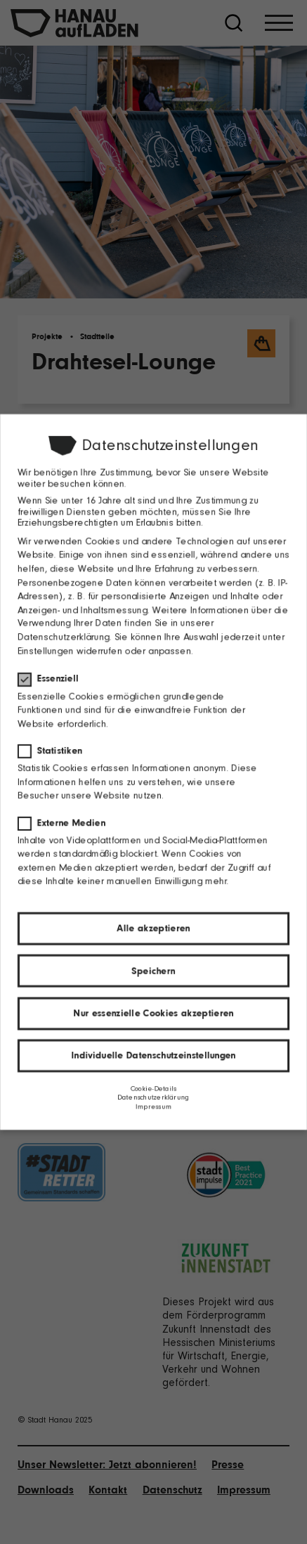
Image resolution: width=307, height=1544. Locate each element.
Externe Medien (66, 823)
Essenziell (52, 678)
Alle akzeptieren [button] (153, 929)
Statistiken (54, 750)
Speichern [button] (153, 971)
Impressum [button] (153, 1107)
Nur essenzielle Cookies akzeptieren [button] (153, 1014)
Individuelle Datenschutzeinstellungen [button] (153, 1056)
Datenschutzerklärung (63, 636)
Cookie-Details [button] (153, 1089)
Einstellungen (45, 650)
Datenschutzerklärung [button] (153, 1098)
